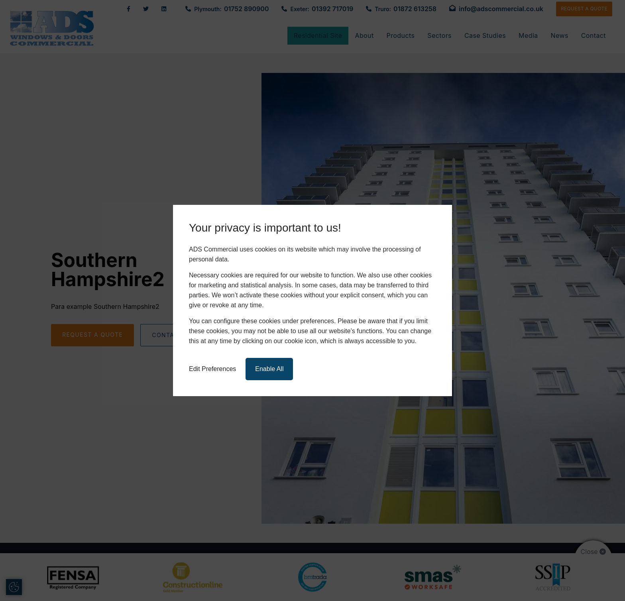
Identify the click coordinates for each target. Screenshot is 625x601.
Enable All (269, 368)
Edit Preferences (212, 368)
